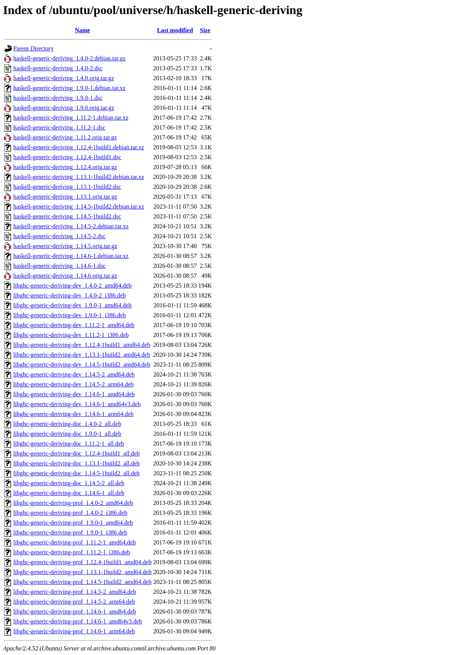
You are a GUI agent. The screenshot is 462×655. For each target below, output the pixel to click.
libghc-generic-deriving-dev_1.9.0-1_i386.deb (69, 315)
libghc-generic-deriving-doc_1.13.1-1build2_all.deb (76, 463)
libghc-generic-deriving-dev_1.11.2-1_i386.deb (71, 335)
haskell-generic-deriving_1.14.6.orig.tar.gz (65, 275)
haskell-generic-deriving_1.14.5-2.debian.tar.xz (70, 226)
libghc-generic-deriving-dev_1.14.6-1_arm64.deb (73, 414)
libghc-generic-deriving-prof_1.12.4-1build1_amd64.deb (82, 562)
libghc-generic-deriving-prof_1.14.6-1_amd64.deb (74, 611)
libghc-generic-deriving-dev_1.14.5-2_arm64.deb (73, 384)
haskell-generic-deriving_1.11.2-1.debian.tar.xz (70, 117)
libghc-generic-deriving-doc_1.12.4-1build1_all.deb (76, 453)
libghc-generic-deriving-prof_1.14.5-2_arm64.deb (74, 601)
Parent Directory (33, 48)
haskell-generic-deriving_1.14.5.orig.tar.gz (65, 246)
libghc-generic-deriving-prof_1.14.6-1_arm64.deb (74, 631)
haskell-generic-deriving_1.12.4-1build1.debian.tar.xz (78, 147)
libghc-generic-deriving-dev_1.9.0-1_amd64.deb (72, 305)
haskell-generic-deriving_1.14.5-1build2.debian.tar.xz (78, 206)
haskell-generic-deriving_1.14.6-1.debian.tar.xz (70, 256)
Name (82, 30)
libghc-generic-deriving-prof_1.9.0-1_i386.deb (70, 532)
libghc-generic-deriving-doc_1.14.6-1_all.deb (68, 493)
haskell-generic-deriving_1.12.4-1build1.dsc (67, 157)
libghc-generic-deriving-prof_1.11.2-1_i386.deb (71, 552)
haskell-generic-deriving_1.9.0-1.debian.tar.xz (69, 88)
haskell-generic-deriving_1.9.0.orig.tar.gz (63, 107)
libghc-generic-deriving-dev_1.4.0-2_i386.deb (69, 295)
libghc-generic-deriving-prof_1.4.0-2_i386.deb (70, 512)
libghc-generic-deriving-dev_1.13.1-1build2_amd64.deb (81, 354)
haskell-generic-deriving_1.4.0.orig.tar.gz (63, 78)
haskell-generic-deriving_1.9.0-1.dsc (58, 98)
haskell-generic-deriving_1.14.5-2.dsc (59, 236)
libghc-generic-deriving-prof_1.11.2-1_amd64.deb (74, 542)
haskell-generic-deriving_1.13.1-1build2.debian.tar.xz (78, 177)
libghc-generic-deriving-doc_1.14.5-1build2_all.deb (76, 473)
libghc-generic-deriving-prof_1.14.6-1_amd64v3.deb (77, 621)
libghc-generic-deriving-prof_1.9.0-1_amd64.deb (73, 522)
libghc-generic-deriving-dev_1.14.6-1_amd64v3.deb (77, 404)
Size (205, 30)
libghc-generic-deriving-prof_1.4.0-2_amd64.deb (73, 503)
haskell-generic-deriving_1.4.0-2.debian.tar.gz (69, 58)
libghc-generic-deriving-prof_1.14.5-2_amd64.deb (74, 592)
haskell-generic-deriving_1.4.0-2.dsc (58, 68)
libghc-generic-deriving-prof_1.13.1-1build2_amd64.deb (82, 572)
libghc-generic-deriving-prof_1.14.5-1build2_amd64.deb (82, 582)
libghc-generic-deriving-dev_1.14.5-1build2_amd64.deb (81, 364)
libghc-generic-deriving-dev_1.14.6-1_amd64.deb (73, 394)
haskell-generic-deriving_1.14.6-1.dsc (59, 266)
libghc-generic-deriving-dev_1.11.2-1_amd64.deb (73, 325)
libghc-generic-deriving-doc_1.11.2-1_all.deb (68, 443)
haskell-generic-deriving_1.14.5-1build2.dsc (67, 216)
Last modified (175, 30)
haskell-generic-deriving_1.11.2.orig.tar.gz (65, 137)
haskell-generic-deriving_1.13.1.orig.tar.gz (65, 196)
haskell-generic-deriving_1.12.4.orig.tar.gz (65, 167)
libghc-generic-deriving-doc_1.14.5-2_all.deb (68, 483)
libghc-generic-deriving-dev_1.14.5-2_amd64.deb (73, 374)
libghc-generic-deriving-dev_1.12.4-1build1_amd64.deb (81, 345)
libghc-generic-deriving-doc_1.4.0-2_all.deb (67, 424)
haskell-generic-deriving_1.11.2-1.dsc (59, 127)
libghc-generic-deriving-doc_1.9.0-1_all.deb (67, 433)
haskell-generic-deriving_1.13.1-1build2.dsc (67, 187)
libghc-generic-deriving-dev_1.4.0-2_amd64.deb (72, 285)
